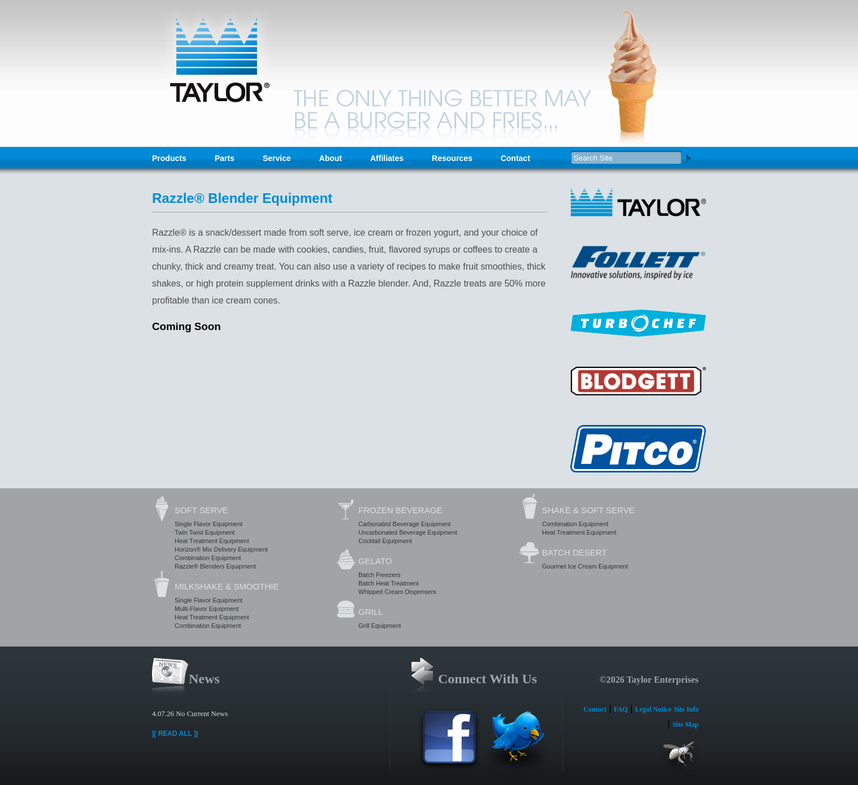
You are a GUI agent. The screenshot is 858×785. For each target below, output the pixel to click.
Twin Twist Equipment (205, 532)
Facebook (449, 743)
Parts (225, 158)
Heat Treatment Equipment (212, 540)
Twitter (517, 743)
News (204, 678)
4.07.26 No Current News (190, 713)
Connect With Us (487, 678)
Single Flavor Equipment (208, 524)
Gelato (375, 561)
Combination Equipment (208, 557)
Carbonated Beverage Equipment (404, 524)
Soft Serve (201, 510)
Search (688, 158)
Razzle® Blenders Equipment (215, 566)
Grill (370, 612)
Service (277, 158)
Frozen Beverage (400, 510)
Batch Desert (574, 552)
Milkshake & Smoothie (227, 586)
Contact (515, 158)
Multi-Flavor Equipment (207, 608)
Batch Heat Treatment (388, 583)
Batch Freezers (379, 574)
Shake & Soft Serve (588, 510)
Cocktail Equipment (385, 540)
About (330, 158)
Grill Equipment (379, 625)
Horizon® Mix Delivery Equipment (221, 549)
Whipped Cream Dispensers (397, 591)
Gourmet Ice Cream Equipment (585, 566)
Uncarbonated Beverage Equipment (407, 532)
